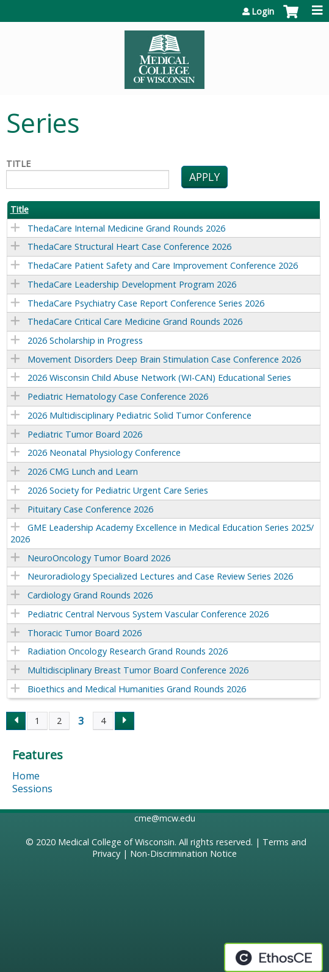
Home (26, 775)
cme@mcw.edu (164, 818)
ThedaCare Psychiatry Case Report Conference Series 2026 (145, 303)
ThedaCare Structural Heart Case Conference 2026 (129, 246)
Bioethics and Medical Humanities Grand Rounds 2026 (136, 689)
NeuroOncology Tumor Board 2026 (98, 558)
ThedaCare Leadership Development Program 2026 (131, 284)
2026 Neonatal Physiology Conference (104, 452)
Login (262, 11)
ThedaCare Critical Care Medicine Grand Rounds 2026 (134, 321)
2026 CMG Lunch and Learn (82, 471)
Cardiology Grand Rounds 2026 (90, 595)
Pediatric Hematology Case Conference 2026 (117, 396)
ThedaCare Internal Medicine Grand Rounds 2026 (126, 228)
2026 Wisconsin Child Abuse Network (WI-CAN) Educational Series (159, 377)
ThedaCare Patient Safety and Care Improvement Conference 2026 (162, 265)
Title (18, 163)
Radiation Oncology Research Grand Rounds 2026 (127, 651)
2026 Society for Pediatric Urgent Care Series (117, 490)
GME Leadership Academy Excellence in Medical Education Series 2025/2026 (162, 533)
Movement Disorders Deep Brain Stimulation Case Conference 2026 (164, 359)
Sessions (32, 788)
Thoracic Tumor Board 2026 (84, 633)
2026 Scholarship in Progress (85, 340)
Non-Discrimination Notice (183, 853)
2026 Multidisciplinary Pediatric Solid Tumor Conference (139, 415)
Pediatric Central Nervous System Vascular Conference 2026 (148, 614)
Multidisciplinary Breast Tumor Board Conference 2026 (137, 670)
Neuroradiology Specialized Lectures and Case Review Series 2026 (160, 576)
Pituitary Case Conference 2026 (90, 509)
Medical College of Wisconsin (116, 842)
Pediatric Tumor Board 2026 (84, 434)
